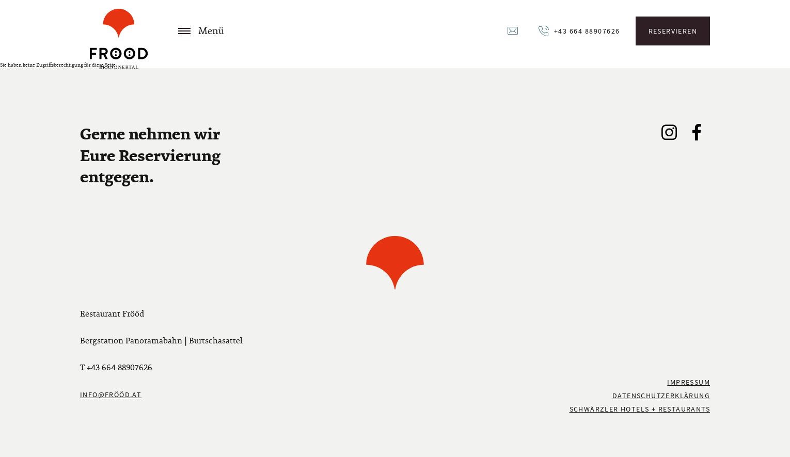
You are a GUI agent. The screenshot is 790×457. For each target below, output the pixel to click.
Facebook (696, 132)
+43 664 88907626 (587, 31)
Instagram (669, 132)
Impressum (688, 382)
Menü (201, 31)
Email (514, 31)
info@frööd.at (110, 394)
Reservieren (673, 31)
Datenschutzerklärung (661, 395)
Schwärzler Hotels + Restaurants (640, 409)
